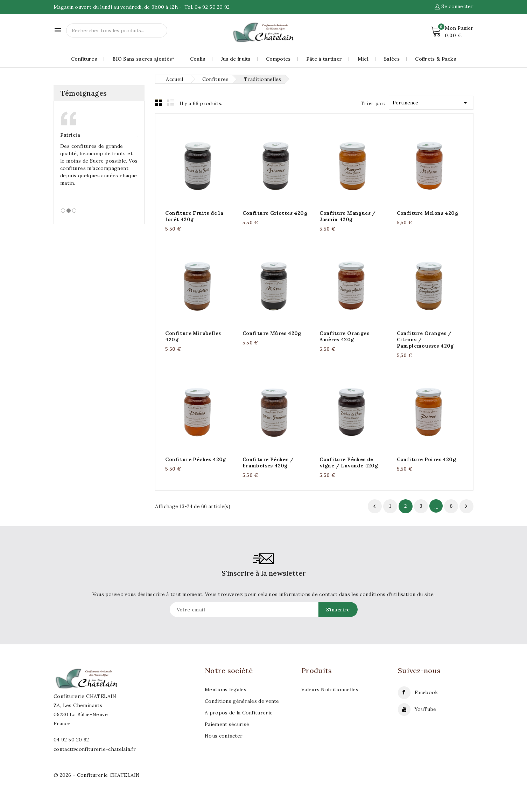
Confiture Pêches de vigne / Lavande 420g (348, 462)
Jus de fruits (236, 59)
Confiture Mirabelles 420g (193, 336)
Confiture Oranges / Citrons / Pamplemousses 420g (425, 339)
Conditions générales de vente (242, 701)
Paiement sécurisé (227, 724)
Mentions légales (225, 689)
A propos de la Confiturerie (239, 713)
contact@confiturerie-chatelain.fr (95, 749)
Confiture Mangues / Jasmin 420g (347, 216)
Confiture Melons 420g (427, 213)
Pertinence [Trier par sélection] (431, 101)
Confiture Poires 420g (426, 459)
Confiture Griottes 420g (275, 213)
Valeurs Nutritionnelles (329, 689)
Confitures (84, 59)
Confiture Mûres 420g (272, 333)
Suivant (466, 506)
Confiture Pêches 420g (195, 459)
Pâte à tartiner (324, 59)
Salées (392, 59)
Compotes (278, 59)
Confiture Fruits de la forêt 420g (194, 216)
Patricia (70, 135)
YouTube (425, 709)
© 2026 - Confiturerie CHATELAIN (97, 775)
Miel (363, 59)
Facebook (426, 692)
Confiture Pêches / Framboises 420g (268, 462)
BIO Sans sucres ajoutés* (143, 59)
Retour (374, 506)
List (170, 102)
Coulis (197, 59)
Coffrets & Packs (435, 59)
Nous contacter (224, 736)
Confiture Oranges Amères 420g (344, 336)
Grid (158, 102)
